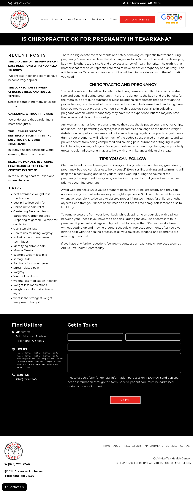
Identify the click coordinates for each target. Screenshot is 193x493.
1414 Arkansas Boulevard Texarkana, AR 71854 (32, 339)
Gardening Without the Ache (31, 113)
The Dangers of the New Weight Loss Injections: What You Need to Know (33, 65)
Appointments (137, 19)
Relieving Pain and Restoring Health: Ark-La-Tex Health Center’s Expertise (30, 166)
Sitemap (122, 463)
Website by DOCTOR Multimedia (170, 463)
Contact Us (14, 487)
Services (97, 19)
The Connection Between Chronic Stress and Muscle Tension (29, 92)
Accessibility (138, 463)
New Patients (75, 19)
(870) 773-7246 (21, 3)
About (56, 19)
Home (44, 19)
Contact (115, 19)
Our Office (143, 3)
